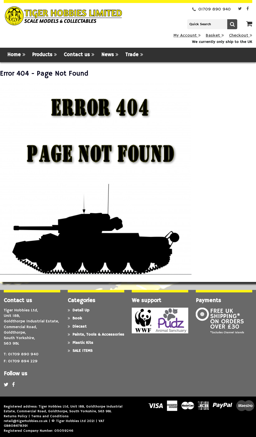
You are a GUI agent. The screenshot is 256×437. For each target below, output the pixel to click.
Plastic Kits (80, 342)
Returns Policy (15, 416)
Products (44, 55)
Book (75, 318)
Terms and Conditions (49, 416)
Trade (134, 55)
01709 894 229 (23, 361)
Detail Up (78, 310)
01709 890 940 (211, 9)
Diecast (77, 326)
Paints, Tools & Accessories (96, 334)
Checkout (240, 35)
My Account (187, 35)
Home (16, 55)
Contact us (79, 55)
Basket (215, 35)
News (109, 55)
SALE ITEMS (80, 350)
